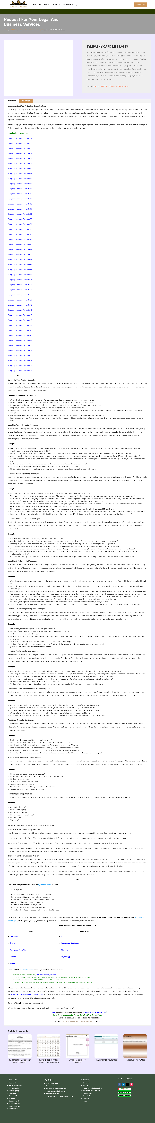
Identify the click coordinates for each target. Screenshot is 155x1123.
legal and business (44, 885)
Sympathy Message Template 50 (20, 355)
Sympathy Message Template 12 (20, 179)
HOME (34, 4)
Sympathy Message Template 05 (20, 143)
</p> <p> (77, 11)
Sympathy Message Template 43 (20, 320)
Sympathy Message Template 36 (20, 285)
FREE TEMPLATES (67, 4)
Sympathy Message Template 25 (20, 229)
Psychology (65, 957)
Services (46, 4)
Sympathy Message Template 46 (20, 335)
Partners (86, 1085)
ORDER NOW (141, 4)
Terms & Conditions (89, 1096)
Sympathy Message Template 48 (20, 345)
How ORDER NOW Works (91, 1091)
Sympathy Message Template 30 (20, 254)
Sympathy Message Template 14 (20, 184)
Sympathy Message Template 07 (20, 153)
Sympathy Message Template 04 (20, 138)
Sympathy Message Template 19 (20, 209)
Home (6, 30)
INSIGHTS (55, 4)
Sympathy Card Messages (34, 30)
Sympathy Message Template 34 (20, 275)
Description (11, 101)
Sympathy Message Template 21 (20, 214)
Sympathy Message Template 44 (20, 325)
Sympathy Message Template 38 (20, 295)
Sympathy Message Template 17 (20, 199)
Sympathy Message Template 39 (20, 300)
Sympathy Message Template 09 (20, 163)
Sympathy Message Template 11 (20, 174)
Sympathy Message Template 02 (20, 366)
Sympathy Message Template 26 (20, 234)
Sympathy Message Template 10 (20, 169)
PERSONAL (13, 30)
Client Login (87, 1098)
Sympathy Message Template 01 (20, 361)
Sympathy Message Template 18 (20, 204)
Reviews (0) (26, 101)
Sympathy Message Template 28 (20, 244)
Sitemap (85, 1101)
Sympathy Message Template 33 (20, 270)
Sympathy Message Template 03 (20, 371)
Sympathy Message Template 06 (20, 148)
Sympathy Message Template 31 (20, 259)
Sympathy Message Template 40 (20, 305)
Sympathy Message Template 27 (20, 239)
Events (12, 943)
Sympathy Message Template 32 (20, 265)
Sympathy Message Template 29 (20, 249)
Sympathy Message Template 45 (20, 330)
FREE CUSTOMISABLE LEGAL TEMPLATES (27, 995)
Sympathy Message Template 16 (20, 194)
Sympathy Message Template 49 (20, 350)
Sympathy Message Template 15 (20, 189)
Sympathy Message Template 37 (20, 290)
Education (14, 936)
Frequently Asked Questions (92, 1088)
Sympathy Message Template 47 (20, 340)
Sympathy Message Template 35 (20, 280)
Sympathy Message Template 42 (20, 315)
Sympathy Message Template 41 (20, 310)
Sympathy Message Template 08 (20, 158)
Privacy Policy (87, 1093)
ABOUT (40, 4)
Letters (21, 30)
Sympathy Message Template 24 (20, 224)
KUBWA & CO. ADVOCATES (94, 1012)
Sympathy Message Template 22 (20, 219)
